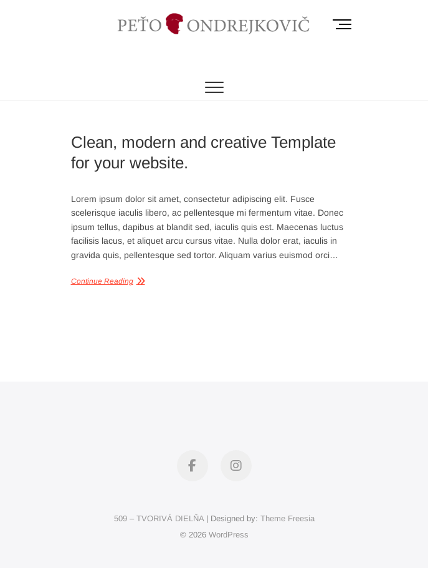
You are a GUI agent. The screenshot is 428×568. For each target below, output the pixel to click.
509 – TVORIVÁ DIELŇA (159, 518)
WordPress (229, 534)
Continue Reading (102, 281)
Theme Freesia (287, 518)
